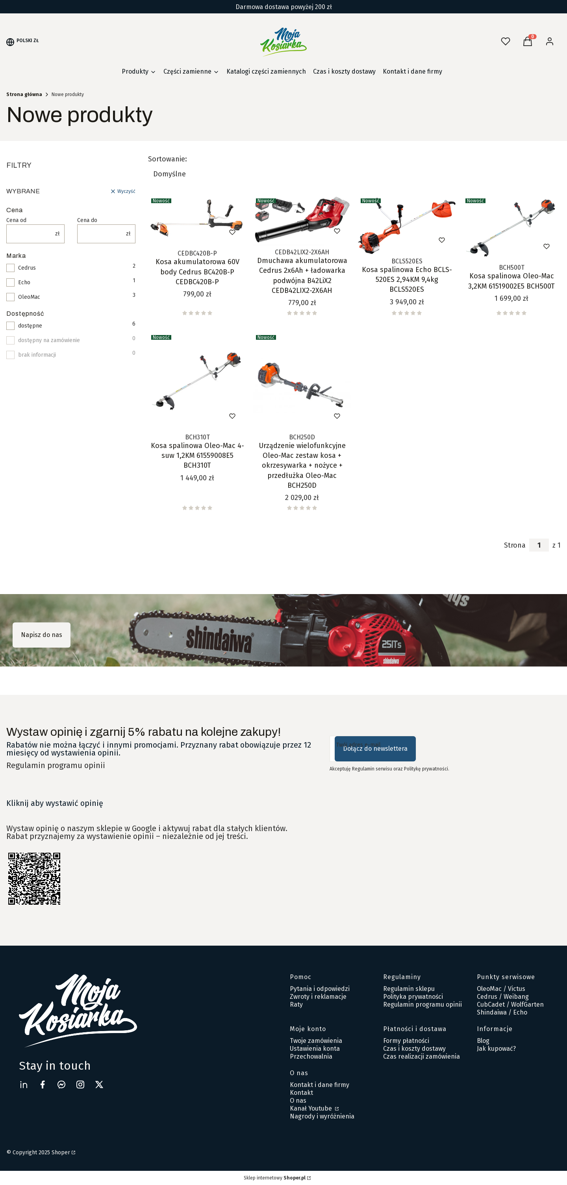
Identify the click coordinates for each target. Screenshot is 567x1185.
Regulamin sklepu (409, 988)
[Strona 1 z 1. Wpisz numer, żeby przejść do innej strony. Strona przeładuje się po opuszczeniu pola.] (539, 545)
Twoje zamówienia (316, 1040)
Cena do (87, 220)
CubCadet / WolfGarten (510, 1004)
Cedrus (27, 268)
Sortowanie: (167, 159)
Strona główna (24, 94)
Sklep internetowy (275, 1178)
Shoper (61, 1152)
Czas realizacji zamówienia (421, 1056)
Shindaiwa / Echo (502, 1012)
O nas (298, 1100)
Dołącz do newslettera (375, 748)
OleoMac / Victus (501, 988)
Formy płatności (406, 1040)
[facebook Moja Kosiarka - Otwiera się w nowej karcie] (42, 1084)
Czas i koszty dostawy (414, 1048)
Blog (483, 1040)
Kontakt (301, 1092)
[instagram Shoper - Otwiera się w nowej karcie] (80, 1084)
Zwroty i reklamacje (318, 996)
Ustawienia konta (315, 1048)
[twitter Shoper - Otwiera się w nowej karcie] (99, 1084)
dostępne (30, 326)
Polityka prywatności (413, 996)
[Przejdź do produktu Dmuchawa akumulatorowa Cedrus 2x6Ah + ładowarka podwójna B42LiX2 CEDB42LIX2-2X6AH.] (302, 220)
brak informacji (37, 355)
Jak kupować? (496, 1048)
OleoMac (29, 297)
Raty (296, 1004)
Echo (24, 282)
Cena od (16, 220)
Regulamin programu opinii (55, 765)
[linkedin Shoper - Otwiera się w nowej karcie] (23, 1084)
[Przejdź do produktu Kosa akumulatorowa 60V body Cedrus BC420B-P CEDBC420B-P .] (197, 220)
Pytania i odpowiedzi (320, 988)
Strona (515, 545)
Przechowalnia (311, 1056)
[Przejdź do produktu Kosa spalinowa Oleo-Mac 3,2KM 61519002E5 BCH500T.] (511, 228)
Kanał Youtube (312, 1108)
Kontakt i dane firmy (319, 1085)
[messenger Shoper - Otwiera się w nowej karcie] (61, 1084)
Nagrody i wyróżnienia (322, 1116)
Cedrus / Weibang (503, 996)
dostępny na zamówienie (49, 340)
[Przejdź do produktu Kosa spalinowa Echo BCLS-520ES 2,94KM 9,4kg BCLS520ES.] (407, 224)
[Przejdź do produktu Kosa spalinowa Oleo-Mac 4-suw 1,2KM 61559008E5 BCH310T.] (197, 381)
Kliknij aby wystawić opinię (54, 803)
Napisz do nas (41, 635)
